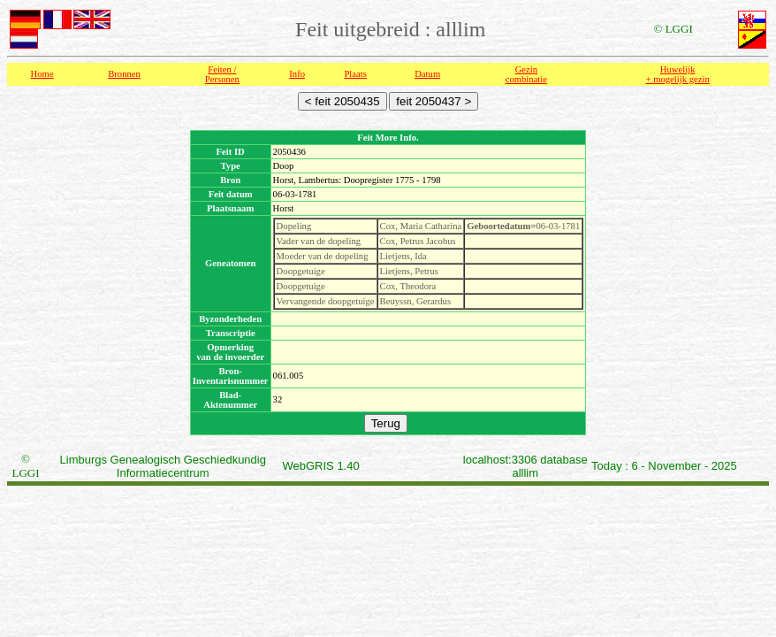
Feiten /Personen (222, 74)
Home (42, 74)
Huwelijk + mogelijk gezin (678, 74)
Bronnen (124, 74)
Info (297, 74)
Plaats (355, 74)
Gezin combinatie (526, 74)
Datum (427, 74)
